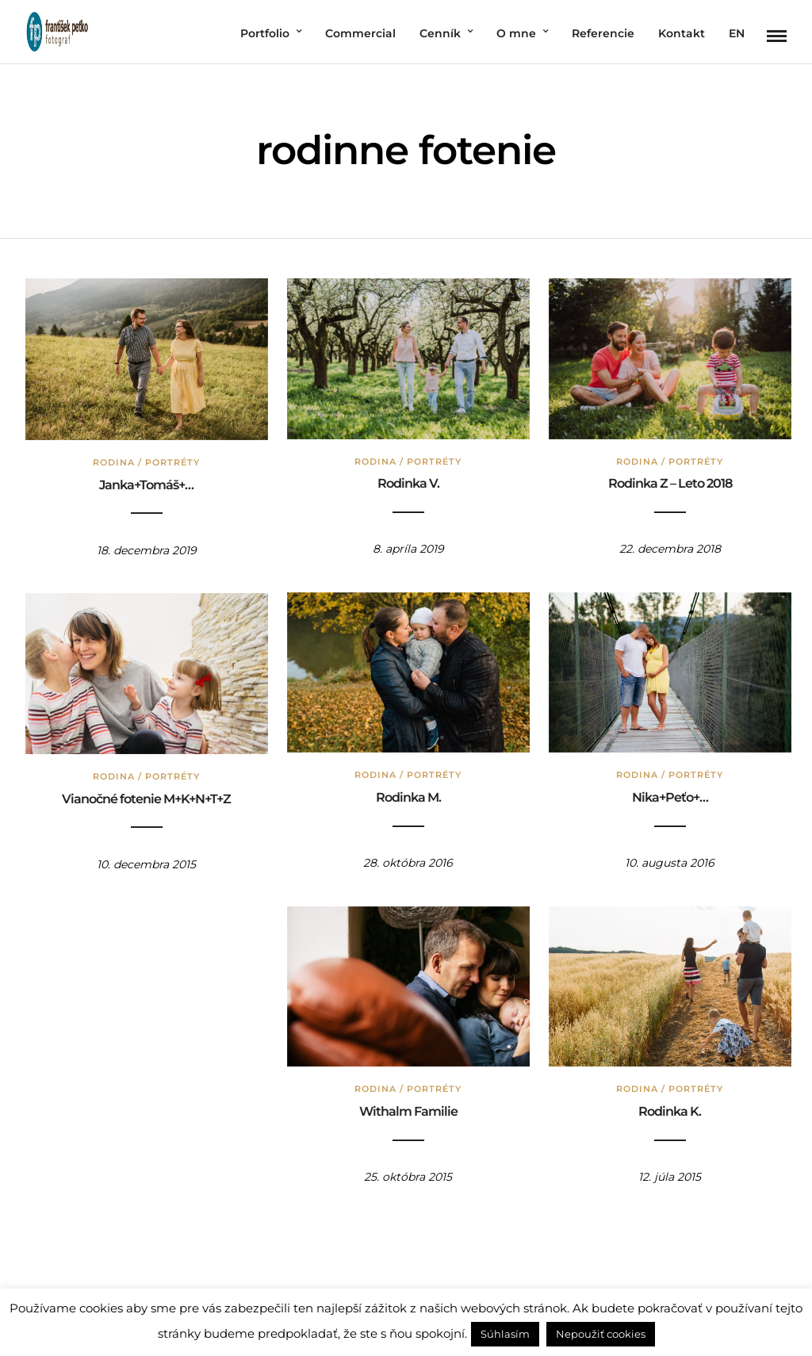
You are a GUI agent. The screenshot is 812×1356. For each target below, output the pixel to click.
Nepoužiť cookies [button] (600, 1333)
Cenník (440, 33)
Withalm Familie (406, 1108)
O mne (516, 33)
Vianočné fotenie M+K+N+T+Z (143, 795)
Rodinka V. (406, 480)
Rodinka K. (667, 1108)
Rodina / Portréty (143, 459)
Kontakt (681, 33)
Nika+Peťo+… (668, 794)
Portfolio (264, 33)
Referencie (603, 33)
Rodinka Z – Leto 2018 (668, 480)
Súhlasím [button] (505, 1333)
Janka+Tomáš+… (144, 481)
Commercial (360, 33)
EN (737, 33)
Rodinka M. (406, 794)
